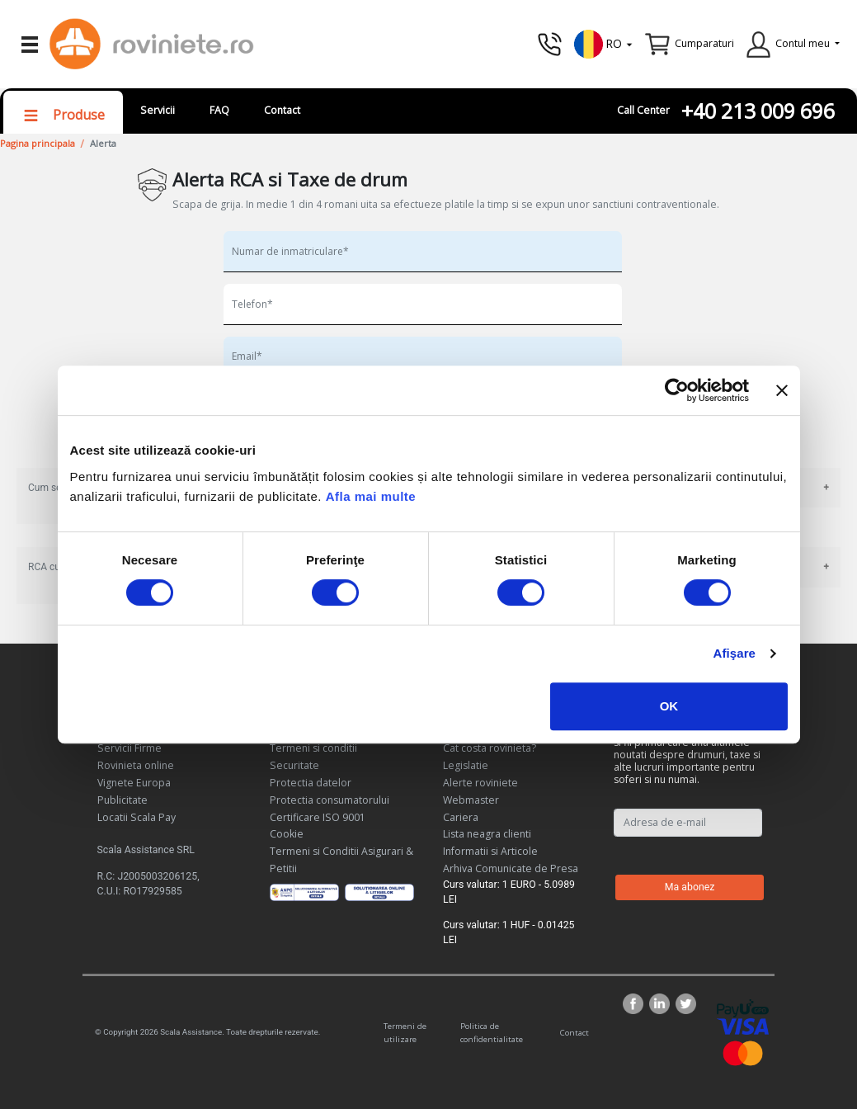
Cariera (460, 817)
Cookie (287, 834)
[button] (603, 42)
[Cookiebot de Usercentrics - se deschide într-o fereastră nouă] (677, 390)
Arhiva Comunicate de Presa (510, 868)
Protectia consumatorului (329, 800)
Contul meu (802, 43)
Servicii (157, 110)
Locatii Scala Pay (136, 817)
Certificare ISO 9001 (317, 817)
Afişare (734, 653)
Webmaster (471, 800)
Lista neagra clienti (487, 834)
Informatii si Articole (490, 851)
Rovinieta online (135, 765)
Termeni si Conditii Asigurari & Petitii (341, 859)
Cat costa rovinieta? (489, 748)
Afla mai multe (371, 496)
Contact (282, 110)
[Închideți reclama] (782, 390)
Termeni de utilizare (405, 1032)
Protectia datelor (310, 783)
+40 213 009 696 (758, 111)
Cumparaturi (704, 43)
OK (669, 706)
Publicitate (122, 800)
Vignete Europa (134, 783)
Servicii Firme (129, 748)
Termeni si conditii (313, 748)
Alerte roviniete (480, 783)
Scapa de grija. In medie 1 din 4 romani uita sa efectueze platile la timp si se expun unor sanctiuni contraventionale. (445, 204)
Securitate (294, 765)
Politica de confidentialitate (491, 1032)
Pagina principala (37, 143)
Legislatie (465, 765)
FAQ (219, 110)
